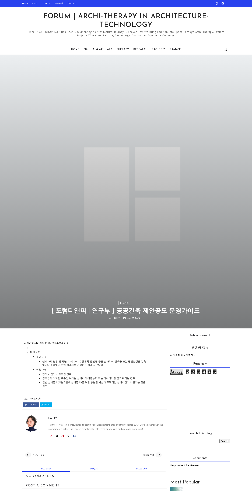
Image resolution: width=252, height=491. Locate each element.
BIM (86, 49)
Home (26, 3)
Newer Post (40, 476)
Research (60, 3)
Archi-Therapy (118, 49)
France (175, 49)
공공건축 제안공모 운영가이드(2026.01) (47, 363)
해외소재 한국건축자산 (181, 376)
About (37, 3)
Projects (48, 3)
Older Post (144, 476)
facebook (32, 425)
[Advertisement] (195, 425)
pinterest (62, 425)
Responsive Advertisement (184, 486)
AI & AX (98, 49)
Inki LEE (116, 338)
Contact (73, 3)
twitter (47, 425)
